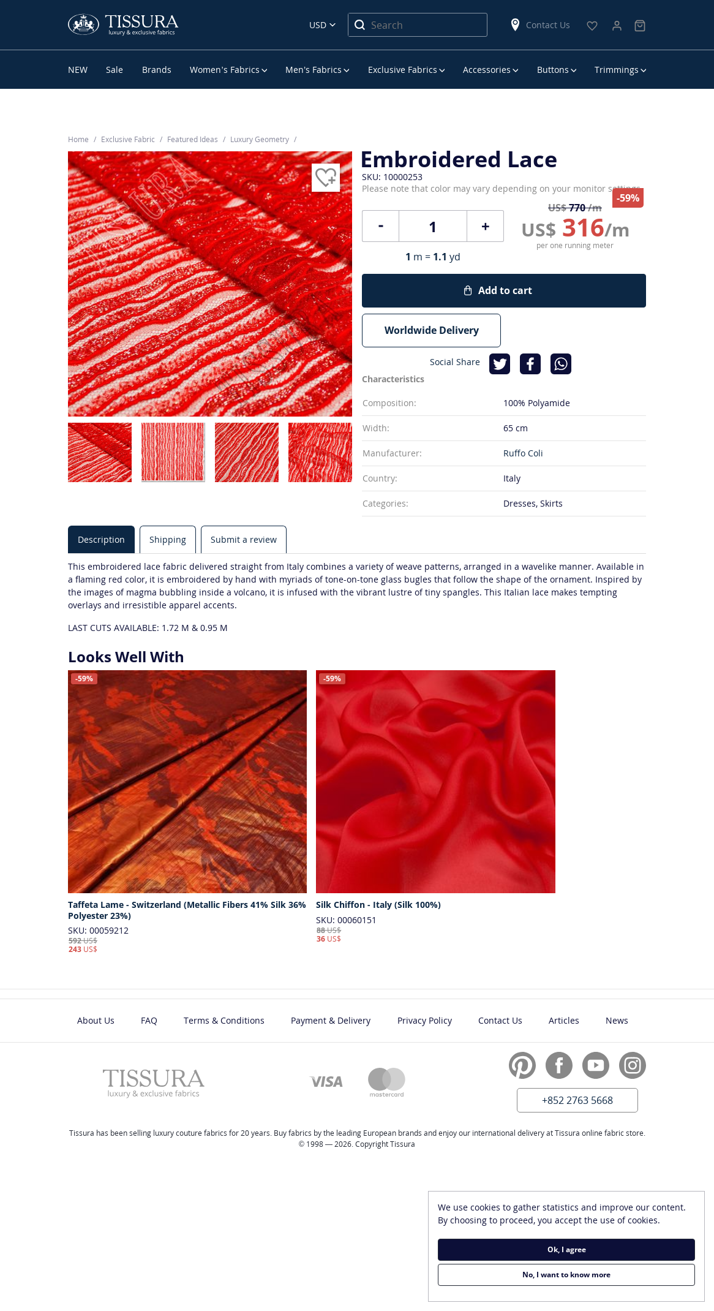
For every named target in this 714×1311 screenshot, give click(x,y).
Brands (156, 69)
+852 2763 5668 (577, 1100)
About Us (96, 1020)
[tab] (101, 539)
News (617, 1020)
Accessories (487, 69)
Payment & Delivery (330, 1020)
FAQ (149, 1020)
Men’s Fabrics (313, 69)
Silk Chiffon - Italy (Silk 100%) (378, 904)
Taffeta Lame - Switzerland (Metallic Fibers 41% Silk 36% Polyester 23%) (187, 910)
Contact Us (539, 24)
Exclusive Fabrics (402, 69)
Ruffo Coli (523, 453)
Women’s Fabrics (224, 69)
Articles (564, 1020)
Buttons (553, 69)
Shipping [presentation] (167, 539)
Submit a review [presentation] (244, 539)
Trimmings (617, 69)
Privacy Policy (424, 1020)
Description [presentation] (101, 539)
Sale (114, 69)
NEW (78, 69)
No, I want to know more (566, 1274)
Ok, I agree (566, 1249)
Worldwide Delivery (432, 330)
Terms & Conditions (224, 1020)
